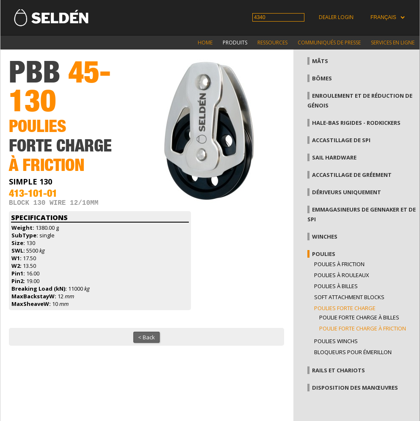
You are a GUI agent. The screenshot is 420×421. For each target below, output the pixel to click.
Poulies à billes (336, 286)
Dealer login (336, 17)
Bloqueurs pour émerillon (353, 352)
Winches (324, 236)
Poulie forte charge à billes (359, 317)
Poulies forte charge (345, 308)
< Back (146, 339)
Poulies (323, 254)
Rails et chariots (338, 370)
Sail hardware (334, 157)
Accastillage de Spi (341, 140)
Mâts (320, 61)
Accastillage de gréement (352, 175)
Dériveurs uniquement (346, 192)
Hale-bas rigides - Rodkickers (356, 123)
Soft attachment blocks (349, 297)
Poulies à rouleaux (341, 275)
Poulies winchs (336, 341)
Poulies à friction (339, 264)
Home (205, 42)
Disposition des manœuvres (355, 387)
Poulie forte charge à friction (362, 328)
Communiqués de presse (329, 42)
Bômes (322, 78)
